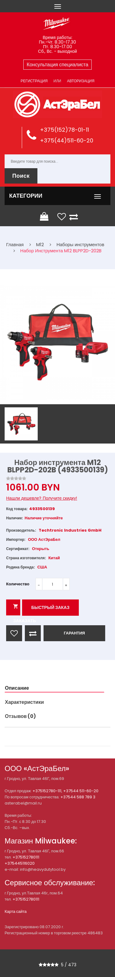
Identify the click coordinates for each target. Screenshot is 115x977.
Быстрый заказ (50, 607)
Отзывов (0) (20, 716)
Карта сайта (16, 911)
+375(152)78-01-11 (64, 130)
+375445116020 (20, 863)
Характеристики (24, 702)
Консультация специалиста (57, 64)
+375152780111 (26, 857)
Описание (17, 688)
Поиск (21, 176)
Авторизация (80, 80)
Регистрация (34, 80)
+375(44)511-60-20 (66, 140)
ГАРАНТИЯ (74, 633)
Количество (17, 584)
